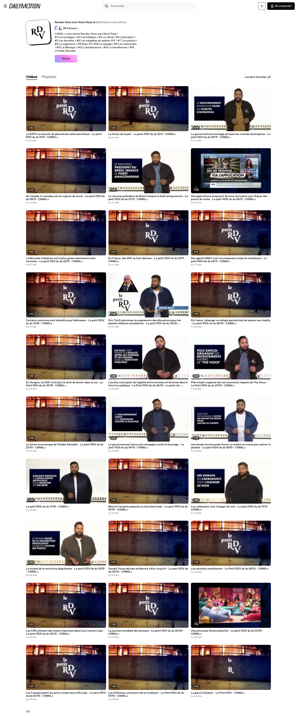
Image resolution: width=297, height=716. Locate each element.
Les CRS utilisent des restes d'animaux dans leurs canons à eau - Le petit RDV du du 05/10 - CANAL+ (65, 632)
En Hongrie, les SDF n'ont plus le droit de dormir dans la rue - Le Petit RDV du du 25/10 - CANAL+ (64, 384)
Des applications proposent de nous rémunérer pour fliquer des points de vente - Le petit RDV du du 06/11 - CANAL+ (229, 198)
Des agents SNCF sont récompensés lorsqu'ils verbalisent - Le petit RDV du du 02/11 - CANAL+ (229, 260)
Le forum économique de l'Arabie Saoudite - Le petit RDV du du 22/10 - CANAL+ (64, 446)
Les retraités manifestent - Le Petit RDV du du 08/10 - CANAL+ (230, 568)
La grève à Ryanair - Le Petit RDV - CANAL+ (218, 692)
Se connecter (281, 6)
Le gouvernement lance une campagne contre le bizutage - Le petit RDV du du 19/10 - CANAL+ (146, 446)
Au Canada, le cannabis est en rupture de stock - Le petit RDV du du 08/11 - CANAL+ (65, 198)
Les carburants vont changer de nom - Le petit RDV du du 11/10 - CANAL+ (230, 508)
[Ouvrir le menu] (5, 6)
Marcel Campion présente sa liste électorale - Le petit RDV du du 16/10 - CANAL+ (148, 508)
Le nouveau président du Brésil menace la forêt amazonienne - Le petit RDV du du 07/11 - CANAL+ (148, 198)
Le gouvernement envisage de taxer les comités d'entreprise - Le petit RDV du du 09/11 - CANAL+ (230, 136)
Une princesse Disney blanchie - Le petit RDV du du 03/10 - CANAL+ (227, 632)
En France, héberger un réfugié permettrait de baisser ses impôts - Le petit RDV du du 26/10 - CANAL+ (230, 322)
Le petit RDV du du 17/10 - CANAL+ (47, 506)
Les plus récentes (258, 77)
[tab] (31, 77)
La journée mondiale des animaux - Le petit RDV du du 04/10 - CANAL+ (146, 632)
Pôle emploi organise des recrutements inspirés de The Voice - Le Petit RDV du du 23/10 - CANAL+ (229, 384)
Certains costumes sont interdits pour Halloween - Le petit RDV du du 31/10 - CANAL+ (65, 322)
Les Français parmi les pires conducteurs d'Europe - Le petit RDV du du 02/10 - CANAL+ (66, 694)
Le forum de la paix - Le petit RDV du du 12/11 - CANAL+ (142, 134)
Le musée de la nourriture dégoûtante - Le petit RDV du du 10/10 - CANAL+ (65, 570)
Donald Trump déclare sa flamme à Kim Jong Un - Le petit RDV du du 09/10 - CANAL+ (148, 570)
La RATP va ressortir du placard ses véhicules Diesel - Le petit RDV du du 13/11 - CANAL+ (64, 136)
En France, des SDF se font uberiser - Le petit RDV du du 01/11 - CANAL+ (146, 260)
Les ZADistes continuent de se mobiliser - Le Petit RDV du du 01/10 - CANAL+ (146, 694)
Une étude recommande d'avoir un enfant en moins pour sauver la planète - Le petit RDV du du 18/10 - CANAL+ (230, 446)
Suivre (66, 58)
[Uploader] (262, 6)
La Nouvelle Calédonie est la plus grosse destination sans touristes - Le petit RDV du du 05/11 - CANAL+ (61, 260)
